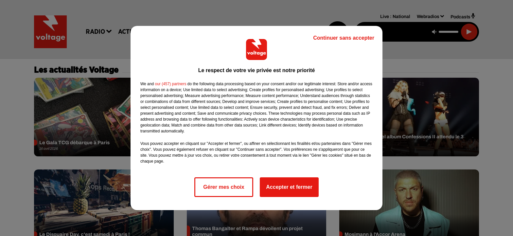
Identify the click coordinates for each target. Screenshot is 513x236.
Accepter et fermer (289, 187)
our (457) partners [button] (170, 84)
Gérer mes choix (223, 187)
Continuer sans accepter (343, 38)
